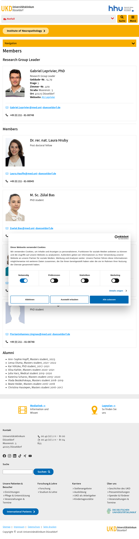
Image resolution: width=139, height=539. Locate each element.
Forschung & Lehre (47, 483)
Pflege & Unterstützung (17, 495)
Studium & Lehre (48, 492)
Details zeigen (116, 291)
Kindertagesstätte (83, 499)
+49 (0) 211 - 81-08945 (22, 181)
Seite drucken (49, 527)
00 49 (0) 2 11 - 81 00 (52, 436)
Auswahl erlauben (69, 299)
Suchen (42, 471)
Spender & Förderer (119, 495)
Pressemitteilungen (119, 492)
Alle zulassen (109, 299)
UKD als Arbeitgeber (85, 495)
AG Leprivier (48, 97)
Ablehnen (29, 299)
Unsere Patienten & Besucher (13, 485)
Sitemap (6, 527)
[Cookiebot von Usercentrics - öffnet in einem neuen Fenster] (117, 237)
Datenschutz (34, 527)
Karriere (76, 483)
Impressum (19, 527)
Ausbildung (80, 492)
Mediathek (36, 405)
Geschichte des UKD (119, 488)
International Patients (19, 511)
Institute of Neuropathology (24, 30)
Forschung (45, 488)
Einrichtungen (12, 492)
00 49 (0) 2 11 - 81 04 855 (51, 441)
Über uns (111, 483)
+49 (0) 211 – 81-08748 (22, 342)
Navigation (11, 43)
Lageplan (107, 405)
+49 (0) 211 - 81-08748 (22, 115)
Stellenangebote (83, 488)
